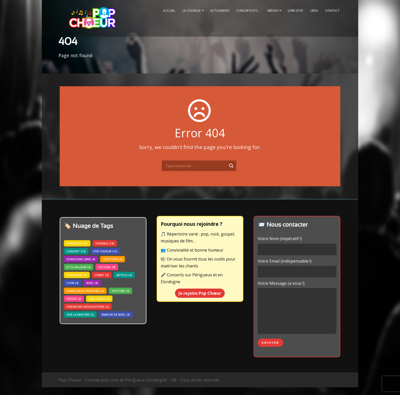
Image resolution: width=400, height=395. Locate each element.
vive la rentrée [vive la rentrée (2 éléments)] (80, 314)
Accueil (169, 10)
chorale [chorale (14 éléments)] (104, 243)
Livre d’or (295, 10)
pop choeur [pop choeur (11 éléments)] (105, 251)
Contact (332, 10)
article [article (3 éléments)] (124, 275)
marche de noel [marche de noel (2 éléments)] (116, 314)
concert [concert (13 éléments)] (76, 251)
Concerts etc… (248, 10)
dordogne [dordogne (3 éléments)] (77, 275)
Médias (272, 10)
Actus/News (219, 10)
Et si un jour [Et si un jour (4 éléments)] (79, 267)
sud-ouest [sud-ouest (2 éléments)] (99, 299)
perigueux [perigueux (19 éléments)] (77, 243)
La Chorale (191, 10)
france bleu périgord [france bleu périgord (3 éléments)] (85, 291)
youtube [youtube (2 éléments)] (120, 291)
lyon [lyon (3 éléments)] (73, 283)
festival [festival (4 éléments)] (106, 267)
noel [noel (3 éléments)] (92, 283)
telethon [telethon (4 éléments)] (112, 259)
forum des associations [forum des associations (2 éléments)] (88, 306)
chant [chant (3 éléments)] (102, 275)
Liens (314, 10)
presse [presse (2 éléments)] (74, 299)
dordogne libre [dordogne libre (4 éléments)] (81, 259)
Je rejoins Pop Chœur (200, 293)
